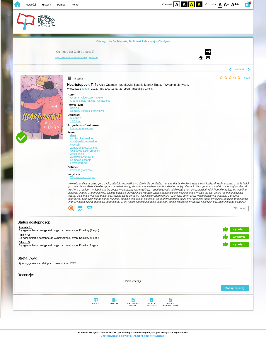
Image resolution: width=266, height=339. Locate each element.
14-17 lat (75, 121)
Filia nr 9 (24, 242)
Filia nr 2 (24, 234)
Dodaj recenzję (234, 288)
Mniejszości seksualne (83, 141)
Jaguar (86, 88)
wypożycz (239, 229)
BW (184, 4)
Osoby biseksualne (81, 138)
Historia (46, 4)
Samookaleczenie (80, 159)
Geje (73, 135)
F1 (226, 4)
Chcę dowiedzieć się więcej (116, 335)
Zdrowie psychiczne (81, 156)
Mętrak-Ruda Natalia (90, 100)
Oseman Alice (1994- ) (87, 97)
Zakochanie (77, 153)
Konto (75, 4)
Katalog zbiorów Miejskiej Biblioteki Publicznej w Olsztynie (133, 41)
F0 (220, 4)
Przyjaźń (75, 144)
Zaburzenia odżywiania (83, 147)
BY (199, 4)
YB (192, 4)
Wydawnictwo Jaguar (82, 177)
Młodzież (75, 118)
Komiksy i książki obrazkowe (87, 110)
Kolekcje (93, 57)
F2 (235, 4)
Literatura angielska (81, 128)
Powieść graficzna (81, 170)
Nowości (31, 4)
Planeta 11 (25, 227)
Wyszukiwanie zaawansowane (71, 57)
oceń (247, 77)
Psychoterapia (78, 162)
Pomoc (61, 4)
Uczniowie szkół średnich (85, 150)
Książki (74, 107)
